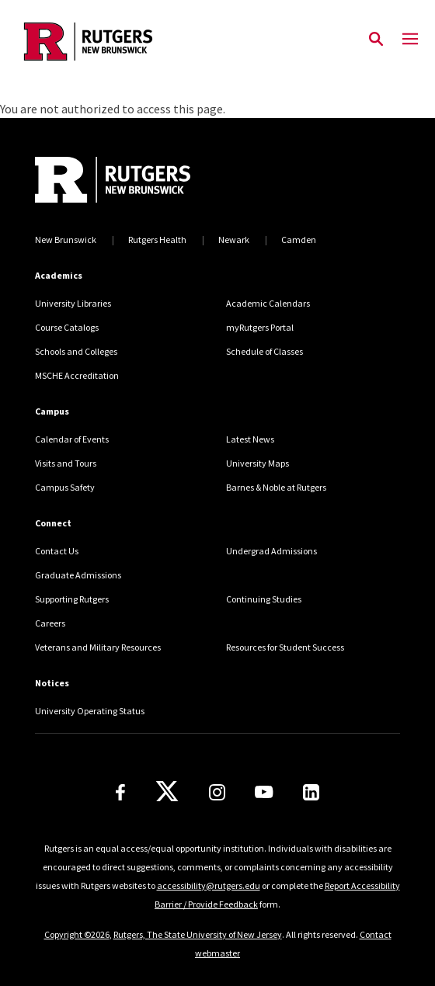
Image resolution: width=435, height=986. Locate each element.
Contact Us (56, 551)
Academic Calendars (268, 303)
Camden (298, 239)
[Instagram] (217, 792)
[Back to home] (140, 180)
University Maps (257, 463)
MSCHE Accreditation (77, 375)
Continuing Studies (263, 599)
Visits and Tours (65, 463)
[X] (167, 792)
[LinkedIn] (311, 792)
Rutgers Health (157, 239)
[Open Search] (376, 40)
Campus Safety (65, 487)
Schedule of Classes (264, 351)
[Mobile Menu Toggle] (410, 40)
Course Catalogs (67, 327)
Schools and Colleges (76, 351)
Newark (233, 239)
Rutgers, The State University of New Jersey (197, 934)
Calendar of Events (72, 439)
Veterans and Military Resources (98, 647)
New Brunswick (65, 239)
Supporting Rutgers (72, 599)
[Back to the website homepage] (88, 42)
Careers (50, 623)
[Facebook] (120, 792)
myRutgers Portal (260, 327)
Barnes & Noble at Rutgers (276, 487)
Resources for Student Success (285, 647)
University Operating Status (89, 711)
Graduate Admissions (78, 575)
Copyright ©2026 (77, 934)
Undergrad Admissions (271, 551)
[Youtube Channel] (264, 792)
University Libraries (73, 303)
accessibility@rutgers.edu (208, 885)
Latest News (250, 439)
